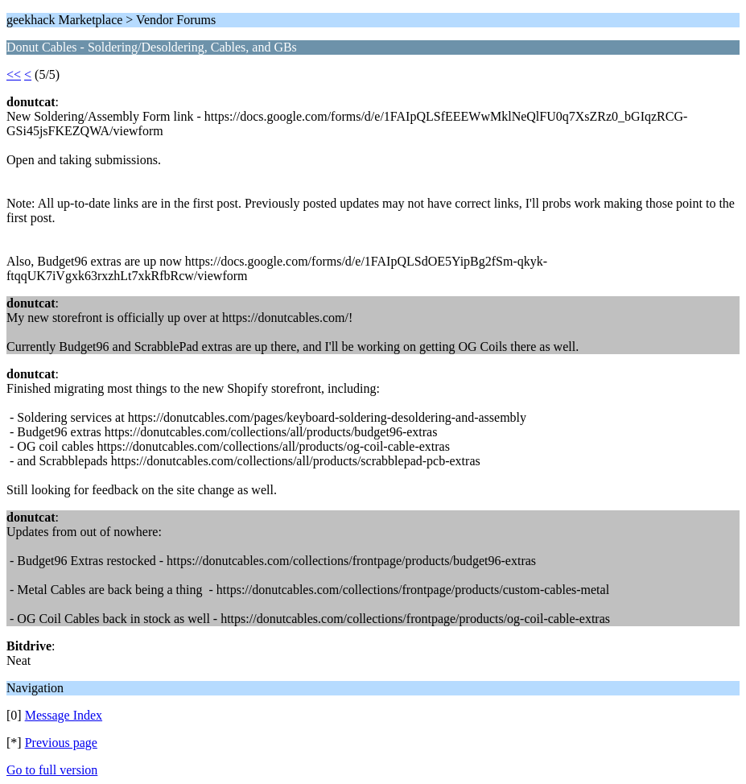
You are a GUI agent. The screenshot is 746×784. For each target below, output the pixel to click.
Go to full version (51, 770)
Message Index (63, 715)
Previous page (61, 742)
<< (13, 74)
